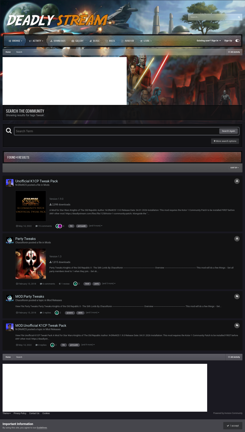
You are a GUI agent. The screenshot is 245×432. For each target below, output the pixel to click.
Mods (46, 185)
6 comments (47, 283)
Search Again (228, 131)
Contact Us (34, 413)
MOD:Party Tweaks (29, 296)
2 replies (45, 312)
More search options (225, 141)
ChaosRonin (21, 242)
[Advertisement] (65, 81)
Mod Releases (54, 300)
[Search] (203, 17)
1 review (64, 283)
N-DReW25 (21, 185)
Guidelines (42, 427)
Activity (36, 41)
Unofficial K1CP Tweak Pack (36, 181)
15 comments (43, 226)
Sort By (235, 168)
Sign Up (228, 40)
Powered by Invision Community (227, 413)
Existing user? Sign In (209, 41)
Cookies (46, 413)
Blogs (94, 41)
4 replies (41, 345)
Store (146, 41)
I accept (233, 425)
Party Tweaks (25, 239)
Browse (15, 41)
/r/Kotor (127, 41)
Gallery (77, 41)
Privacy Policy (20, 413)
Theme (7, 413)
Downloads (58, 41)
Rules (110, 41)
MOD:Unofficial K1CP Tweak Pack (40, 325)
